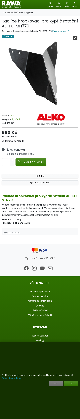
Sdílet (40, 176)
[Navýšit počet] (12, 160)
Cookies (40, 305)
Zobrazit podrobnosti (12, 378)
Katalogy (40, 340)
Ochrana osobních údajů (40, 301)
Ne (55, 383)
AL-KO (13, 115)
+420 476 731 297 (40, 258)
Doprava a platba (40, 296)
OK (71, 383)
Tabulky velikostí (40, 335)
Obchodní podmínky (40, 291)
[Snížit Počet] (12, 164)
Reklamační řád (40, 310)
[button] (59, 4)
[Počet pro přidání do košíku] (6, 162)
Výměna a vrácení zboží (40, 315)
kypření (16, 119)
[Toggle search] (50, 4)
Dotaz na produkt (40, 182)
